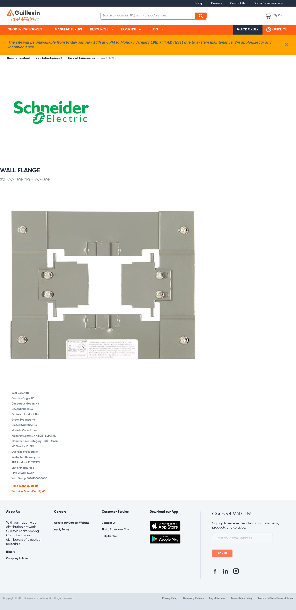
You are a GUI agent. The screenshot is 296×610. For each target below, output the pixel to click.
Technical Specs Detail (28, 491)
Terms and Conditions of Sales (275, 598)
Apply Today (61, 529)
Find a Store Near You (268, 3)
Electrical (25, 58)
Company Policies (17, 558)
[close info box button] (286, 44)
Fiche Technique (25, 486)
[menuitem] (27, 30)
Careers (216, 3)
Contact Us (237, 3)
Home (10, 58)
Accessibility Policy (241, 598)
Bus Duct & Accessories (81, 58)
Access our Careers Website (71, 523)
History (198, 3)
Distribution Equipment (49, 58)
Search (201, 15)
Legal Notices (217, 598)
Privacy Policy (170, 598)
